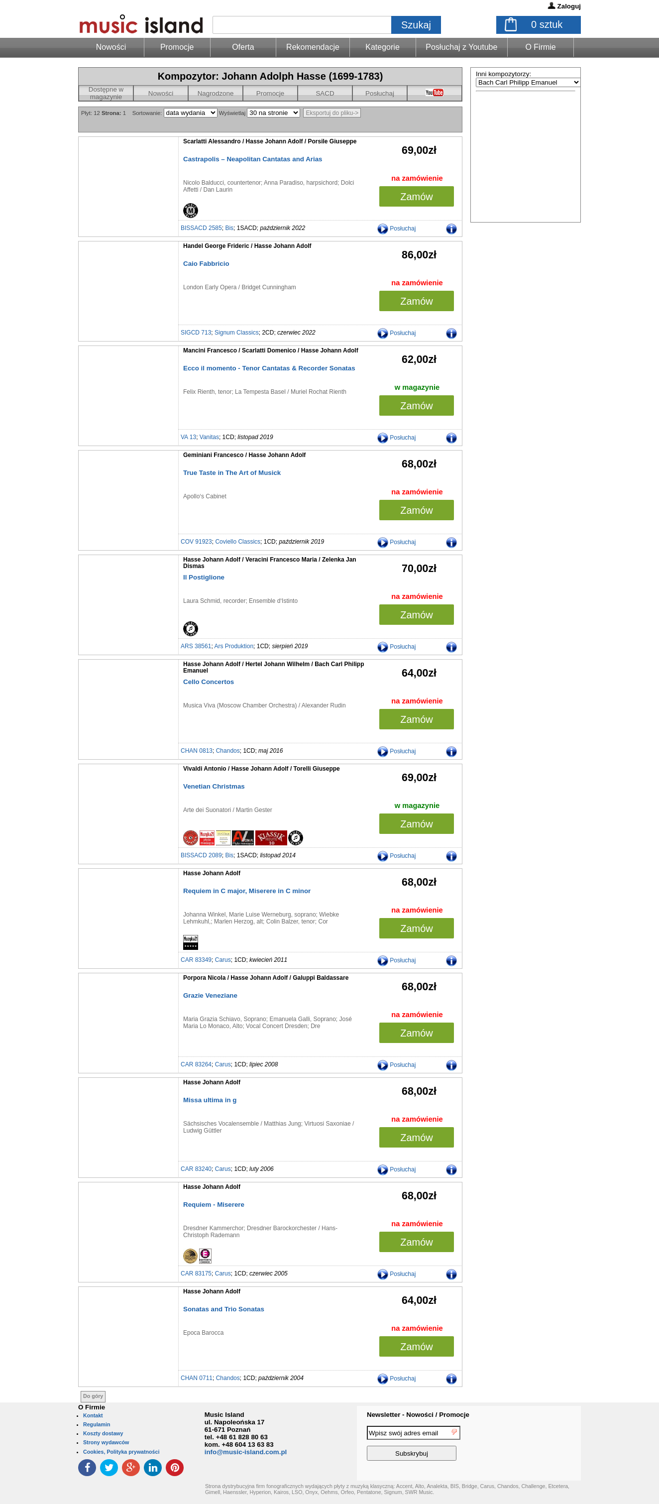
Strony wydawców (106, 1442)
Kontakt (93, 1415)
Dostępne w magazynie (106, 93)
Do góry (93, 1396)
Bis (229, 228)
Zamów (416, 196)
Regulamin (96, 1424)
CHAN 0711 (197, 1378)
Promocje (177, 47)
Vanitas (209, 437)
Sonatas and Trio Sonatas (223, 1309)
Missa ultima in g (209, 1100)
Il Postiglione (203, 577)
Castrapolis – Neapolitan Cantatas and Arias (252, 159)
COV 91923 (196, 541)
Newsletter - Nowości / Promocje (418, 1414)
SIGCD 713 (196, 332)
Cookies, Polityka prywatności (121, 1452)
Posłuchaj (379, 93)
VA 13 (188, 437)
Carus (223, 959)
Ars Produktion (233, 646)
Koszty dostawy (103, 1433)
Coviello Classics (237, 541)
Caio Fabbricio (206, 263)
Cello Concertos (208, 682)
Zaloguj (569, 6)
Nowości (160, 93)
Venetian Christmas (214, 786)
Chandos (228, 750)
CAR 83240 (196, 1168)
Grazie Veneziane (210, 995)
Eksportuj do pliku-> (332, 113)
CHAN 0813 (197, 750)
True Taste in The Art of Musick (232, 472)
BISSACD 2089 (201, 855)
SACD (325, 93)
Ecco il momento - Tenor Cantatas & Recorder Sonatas (269, 368)
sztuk (546, 24)
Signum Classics (237, 332)
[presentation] (540, 1445)
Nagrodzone (216, 93)
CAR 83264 (196, 1064)
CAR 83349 (196, 959)
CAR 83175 (196, 1273)
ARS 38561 (196, 646)
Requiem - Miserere (213, 1204)
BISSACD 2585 (201, 228)
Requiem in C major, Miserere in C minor (247, 891)
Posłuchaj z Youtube (461, 47)
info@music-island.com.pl (246, 1452)
